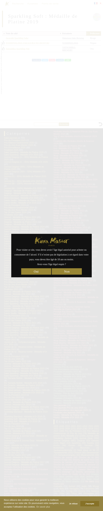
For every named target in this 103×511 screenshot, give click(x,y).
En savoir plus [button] (43, 507)
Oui (36, 271)
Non (67, 271)
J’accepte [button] (89, 504)
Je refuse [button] (73, 504)
